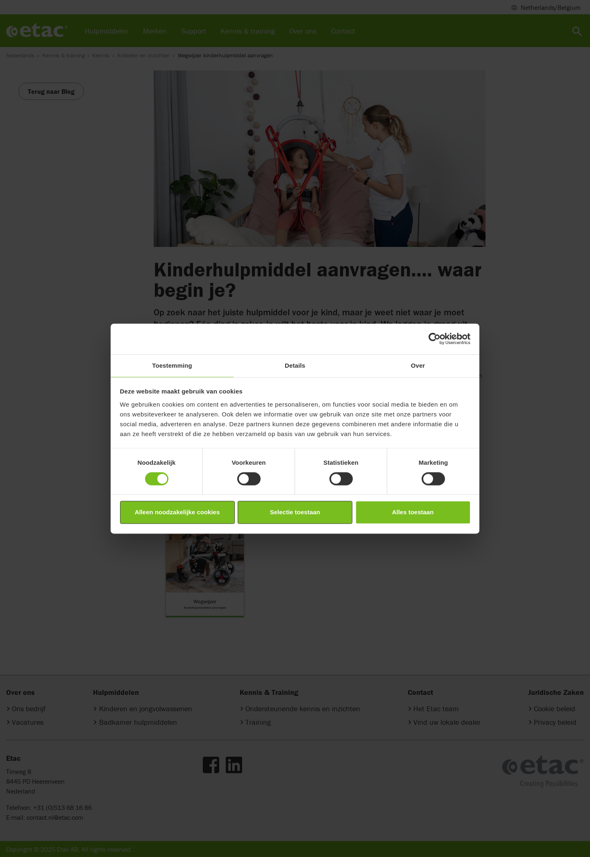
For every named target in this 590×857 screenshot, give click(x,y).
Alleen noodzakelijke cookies (177, 512)
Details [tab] (295, 365)
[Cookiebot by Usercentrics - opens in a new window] (434, 338)
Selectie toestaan (295, 512)
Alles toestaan (413, 512)
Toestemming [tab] (172, 365)
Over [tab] (418, 365)
